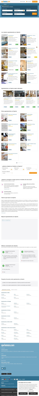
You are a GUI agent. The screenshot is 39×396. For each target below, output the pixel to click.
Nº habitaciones (4, 12)
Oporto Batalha (29, 109)
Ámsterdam (16, 327)
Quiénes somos (4, 344)
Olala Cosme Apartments (12, 109)
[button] (34, 1)
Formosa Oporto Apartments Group (13, 119)
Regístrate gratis (7, 183)
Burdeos (15, 306)
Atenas (2, 312)
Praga (2, 333)
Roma (15, 292)
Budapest (28, 327)
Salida (16, 162)
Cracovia (28, 330)
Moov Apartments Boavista (12, 148)
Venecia (2, 292)
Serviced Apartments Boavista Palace (11, 129)
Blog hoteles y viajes (5, 357)
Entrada (5, 162)
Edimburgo (15, 318)
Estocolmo (15, 333)
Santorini (15, 312)
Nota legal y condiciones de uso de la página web (8, 384)
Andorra (15, 324)
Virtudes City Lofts (30, 128)
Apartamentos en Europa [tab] (6, 284)
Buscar (34, 13)
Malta (15, 330)
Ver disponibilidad (33, 167)
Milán (15, 289)
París (2, 306)
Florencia (28, 289)
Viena (27, 324)
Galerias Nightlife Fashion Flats (31, 139)
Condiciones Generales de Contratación (6, 387)
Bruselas (2, 327)
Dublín (2, 330)
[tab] (19, 277)
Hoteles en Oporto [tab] (14, 284)
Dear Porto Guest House (12, 138)
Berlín (2, 324)
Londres (2, 318)
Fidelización (3, 350)
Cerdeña (2, 289)
